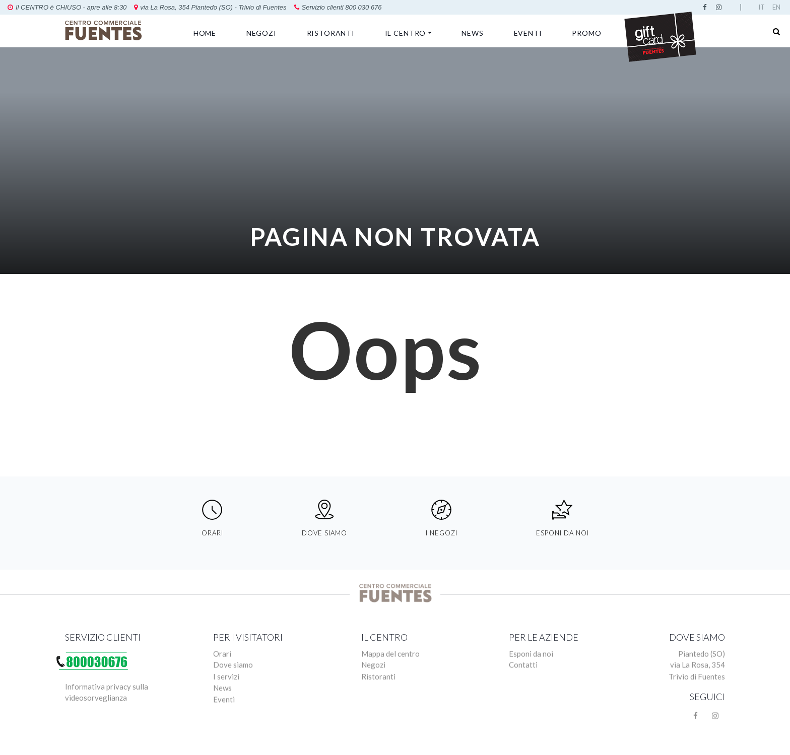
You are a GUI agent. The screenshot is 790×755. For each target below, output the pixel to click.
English (777, 7)
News (472, 33)
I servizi (226, 697)
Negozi (261, 33)
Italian (763, 7)
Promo (586, 33)
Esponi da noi (531, 672)
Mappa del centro (390, 672)
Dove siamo (233, 685)
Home (204, 33)
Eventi (528, 33)
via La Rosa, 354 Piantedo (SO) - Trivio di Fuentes (105, 7)
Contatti (523, 685)
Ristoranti (331, 33)
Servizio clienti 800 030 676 (233, 7)
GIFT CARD (660, 36)
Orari (222, 672)
